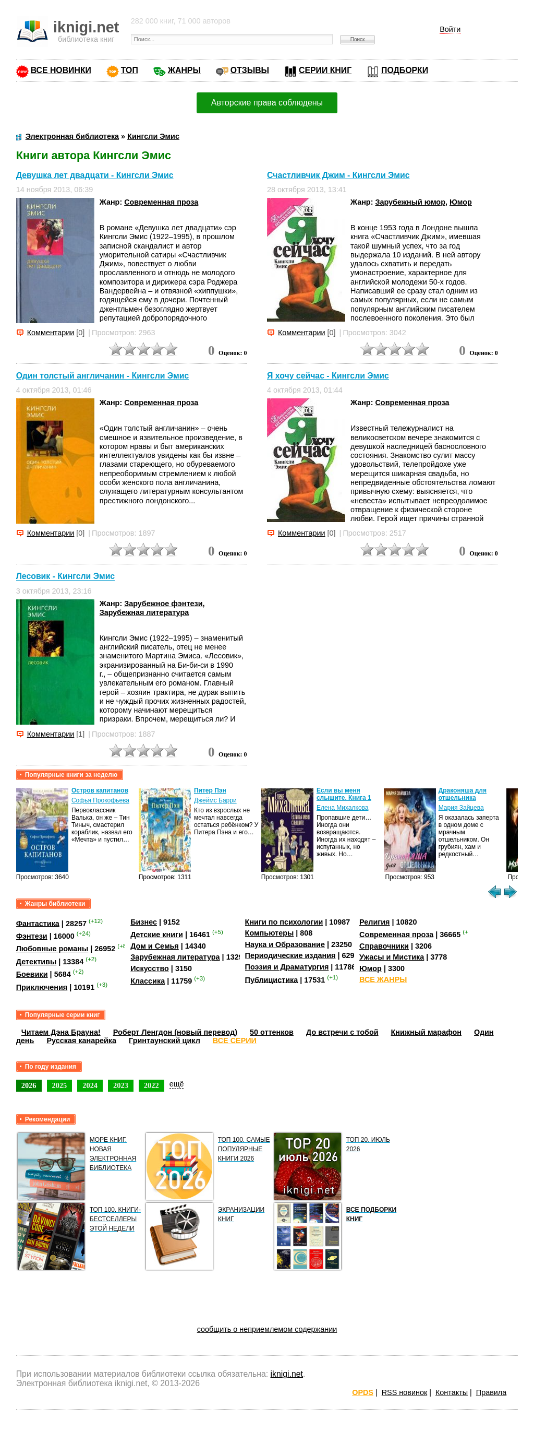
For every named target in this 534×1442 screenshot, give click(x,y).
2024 (90, 1085)
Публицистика (271, 979)
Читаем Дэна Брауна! (61, 1032)
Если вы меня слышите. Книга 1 (344, 794)
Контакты (451, 1392)
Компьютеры (269, 933)
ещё (176, 1084)
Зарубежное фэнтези (163, 603)
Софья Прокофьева (100, 800)
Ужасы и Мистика (391, 957)
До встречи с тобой (342, 1032)
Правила (491, 1392)
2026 (29, 1085)
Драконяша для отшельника (463, 794)
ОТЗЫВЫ (249, 70)
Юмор (461, 202)
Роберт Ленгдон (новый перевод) (175, 1032)
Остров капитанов (99, 790)
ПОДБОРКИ (404, 70)
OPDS (362, 1392)
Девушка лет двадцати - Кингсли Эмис (95, 175)
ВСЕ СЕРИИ (235, 1040)
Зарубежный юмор (410, 202)
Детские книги (156, 934)
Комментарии (51, 332)
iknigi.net (287, 1373)
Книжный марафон (426, 1032)
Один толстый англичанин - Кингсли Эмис (102, 375)
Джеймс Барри (215, 800)
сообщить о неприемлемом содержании (267, 1329)
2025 (59, 1085)
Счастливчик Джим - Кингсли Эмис (338, 175)
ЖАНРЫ (184, 70)
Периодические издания (290, 955)
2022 (151, 1085)
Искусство (149, 968)
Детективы (36, 962)
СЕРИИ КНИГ (325, 70)
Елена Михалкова (343, 807)
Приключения (42, 987)
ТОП (129, 70)
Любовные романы (52, 948)
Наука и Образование (285, 944)
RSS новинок (404, 1392)
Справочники (384, 946)
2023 (120, 1085)
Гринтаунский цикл (164, 1040)
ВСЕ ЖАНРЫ (383, 979)
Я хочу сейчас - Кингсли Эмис (328, 375)
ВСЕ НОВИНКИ (61, 70)
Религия (374, 922)
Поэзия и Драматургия (287, 967)
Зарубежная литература (144, 612)
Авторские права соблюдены (267, 102)
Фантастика (37, 923)
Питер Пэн (210, 790)
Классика (147, 981)
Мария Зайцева (461, 807)
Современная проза (161, 202)
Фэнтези (31, 936)
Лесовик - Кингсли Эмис (65, 576)
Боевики (32, 974)
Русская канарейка (81, 1040)
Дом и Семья (154, 946)
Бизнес (143, 922)
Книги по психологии (284, 922)
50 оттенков (272, 1032)
